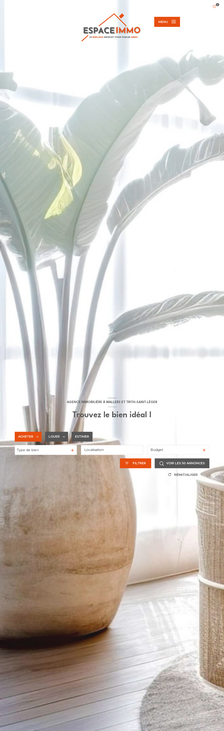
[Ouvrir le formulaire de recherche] (135, 463)
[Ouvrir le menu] (167, 22)
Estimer (82, 436)
